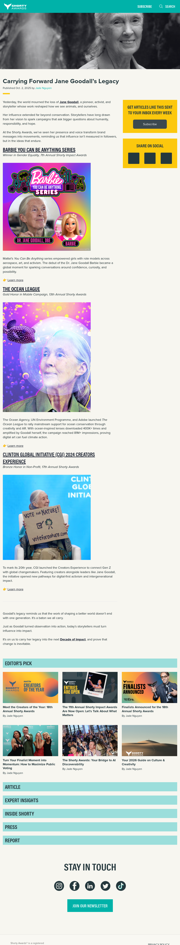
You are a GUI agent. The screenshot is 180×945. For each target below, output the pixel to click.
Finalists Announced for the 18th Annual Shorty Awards (145, 709)
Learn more (15, 280)
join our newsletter (90, 906)
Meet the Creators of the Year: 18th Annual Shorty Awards (28, 709)
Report (12, 840)
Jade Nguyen (43, 88)
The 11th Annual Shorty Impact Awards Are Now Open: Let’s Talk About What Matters (89, 711)
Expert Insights (21, 800)
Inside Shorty (19, 813)
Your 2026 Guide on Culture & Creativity (143, 762)
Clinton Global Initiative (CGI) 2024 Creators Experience (49, 457)
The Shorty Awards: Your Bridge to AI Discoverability (89, 762)
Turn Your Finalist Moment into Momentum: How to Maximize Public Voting (29, 764)
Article (12, 786)
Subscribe (144, 6)
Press (11, 827)
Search (167, 6)
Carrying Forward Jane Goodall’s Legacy (61, 81)
